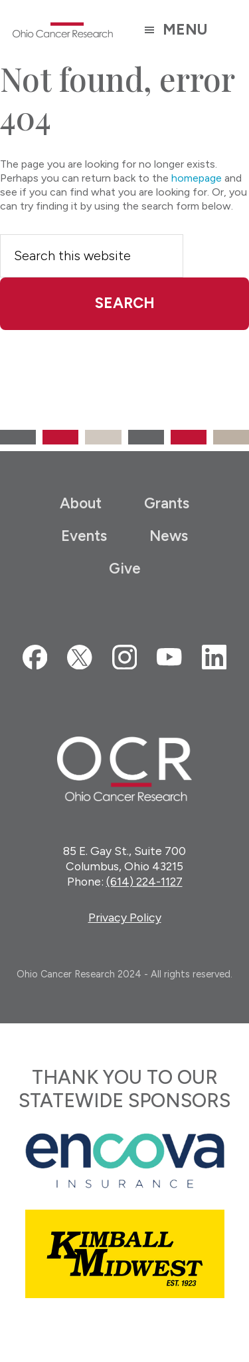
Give (125, 569)
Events (84, 536)
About (81, 503)
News (168, 536)
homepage (196, 178)
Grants (166, 503)
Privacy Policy (124, 917)
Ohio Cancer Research (63, 30)
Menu (185, 30)
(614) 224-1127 (144, 881)
